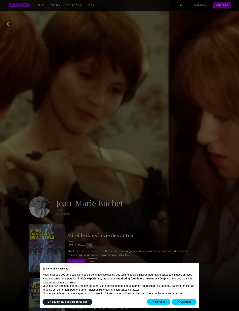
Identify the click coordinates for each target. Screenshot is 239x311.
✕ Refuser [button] (158, 301)
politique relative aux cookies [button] (59, 282)
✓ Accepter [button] (184, 301)
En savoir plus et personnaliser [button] (67, 301)
